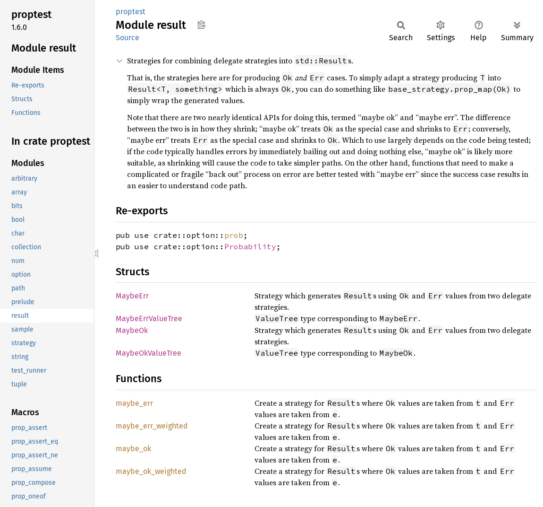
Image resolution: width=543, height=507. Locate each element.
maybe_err (134, 403)
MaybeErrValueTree (149, 318)
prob (233, 235)
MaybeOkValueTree (148, 353)
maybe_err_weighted (152, 425)
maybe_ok (133, 448)
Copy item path (201, 25)
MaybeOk (132, 330)
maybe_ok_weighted (151, 471)
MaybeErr (132, 295)
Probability (250, 246)
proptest (130, 11)
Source (127, 37)
